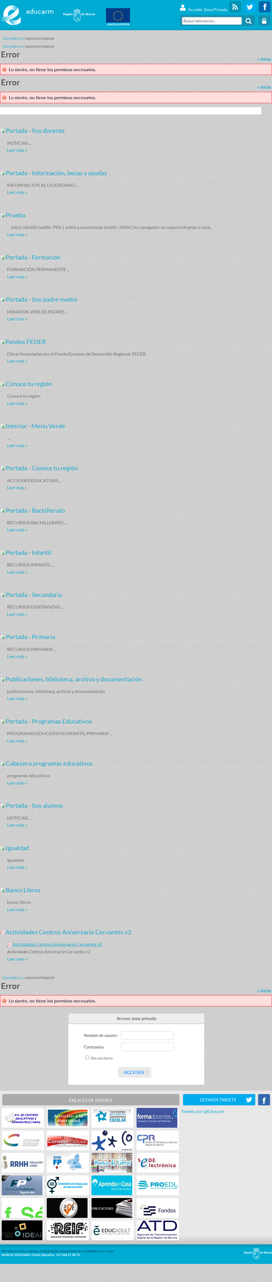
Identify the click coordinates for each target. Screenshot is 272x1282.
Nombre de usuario (101, 1035)
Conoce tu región (26, 383)
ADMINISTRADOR (40, 38)
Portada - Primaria (27, 636)
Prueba (12, 215)
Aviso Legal (106, 1251)
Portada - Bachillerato (32, 510)
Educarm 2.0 (13, 38)
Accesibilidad (87, 1251)
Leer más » (17, 150)
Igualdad (14, 848)
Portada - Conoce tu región (39, 468)
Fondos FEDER (23, 341)
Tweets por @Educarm (202, 1111)
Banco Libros (20, 890)
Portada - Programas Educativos (46, 721)
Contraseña (94, 1047)
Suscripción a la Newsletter (40, 1251)
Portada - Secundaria (31, 594)
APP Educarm (10, 1251)
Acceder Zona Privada (203, 7)
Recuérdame (102, 1058)
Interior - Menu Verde (32, 426)
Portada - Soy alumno (31, 805)
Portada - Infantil (25, 552)
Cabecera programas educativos (46, 763)
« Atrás (264, 59)
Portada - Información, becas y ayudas (53, 173)
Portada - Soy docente (32, 130)
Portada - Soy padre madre (38, 299)
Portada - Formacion (30, 257)
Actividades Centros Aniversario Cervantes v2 (65, 932)
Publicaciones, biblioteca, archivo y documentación (71, 679)
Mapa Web (68, 1251)
